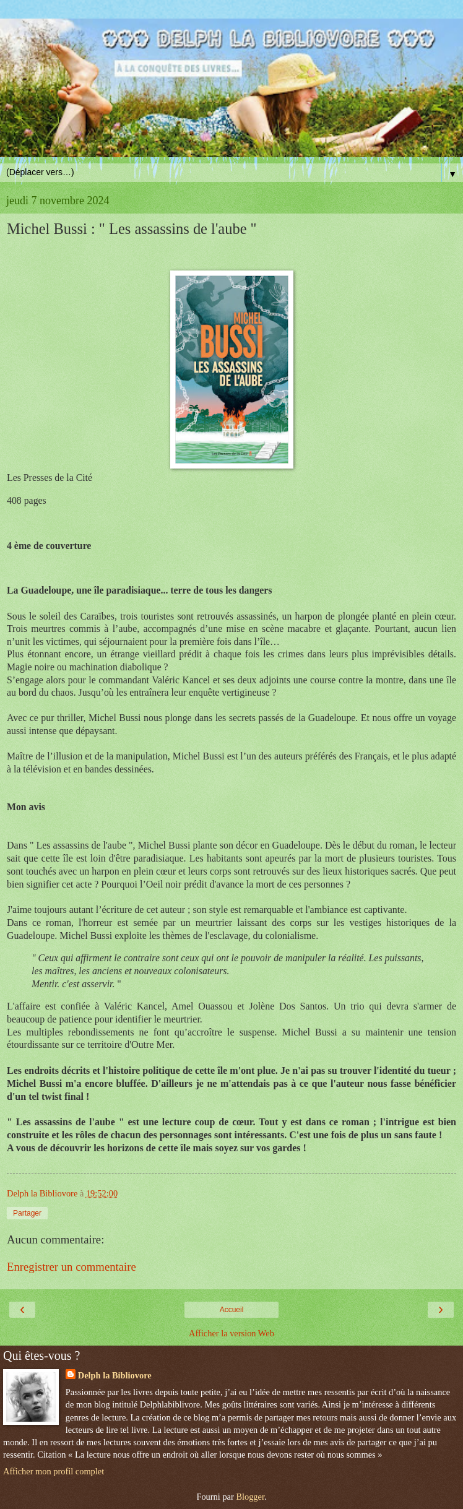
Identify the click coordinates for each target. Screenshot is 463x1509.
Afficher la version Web (231, 1333)
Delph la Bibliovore (115, 1375)
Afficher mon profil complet (53, 1471)
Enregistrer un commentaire (71, 1266)
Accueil (232, 1309)
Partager (27, 1213)
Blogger (250, 1497)
